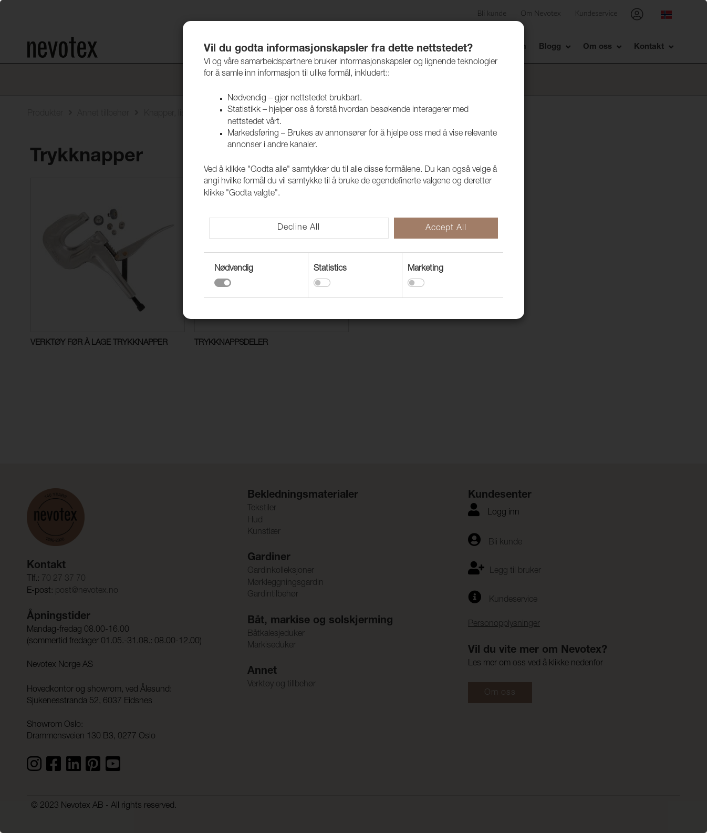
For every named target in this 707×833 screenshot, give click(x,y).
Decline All (298, 228)
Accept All (445, 228)
